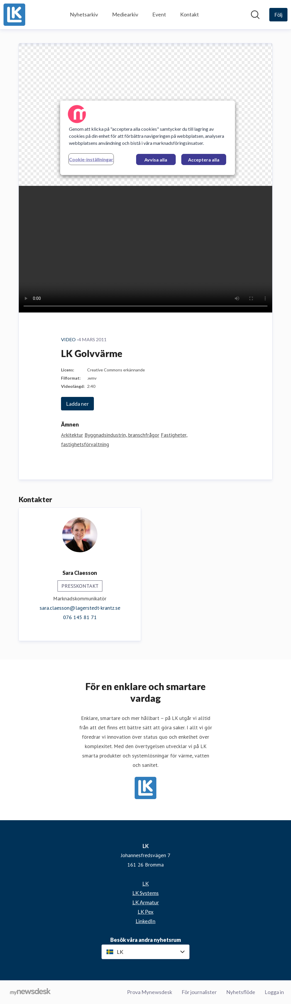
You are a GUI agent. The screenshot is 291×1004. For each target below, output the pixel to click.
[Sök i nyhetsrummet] (255, 14)
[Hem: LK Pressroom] (14, 15)
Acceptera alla (203, 159)
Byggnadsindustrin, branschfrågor (121, 435)
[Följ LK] (278, 14)
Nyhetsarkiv (84, 14)
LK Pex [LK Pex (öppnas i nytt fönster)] (145, 911)
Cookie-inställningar (91, 159)
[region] (147, 138)
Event (159, 14)
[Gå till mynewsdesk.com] (30, 992)
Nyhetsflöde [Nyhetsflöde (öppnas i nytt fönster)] (240, 992)
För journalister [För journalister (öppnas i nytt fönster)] (199, 992)
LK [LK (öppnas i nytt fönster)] (145, 883)
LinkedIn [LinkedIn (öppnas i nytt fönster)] (145, 921)
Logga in (274, 992)
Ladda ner (77, 403)
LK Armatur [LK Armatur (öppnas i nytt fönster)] (145, 902)
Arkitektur (72, 435)
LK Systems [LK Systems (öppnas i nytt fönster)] (145, 893)
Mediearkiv (125, 14)
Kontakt (189, 14)
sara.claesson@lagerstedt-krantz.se (80, 607)
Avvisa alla (155, 159)
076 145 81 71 (80, 617)
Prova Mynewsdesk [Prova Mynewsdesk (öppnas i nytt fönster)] (149, 992)
